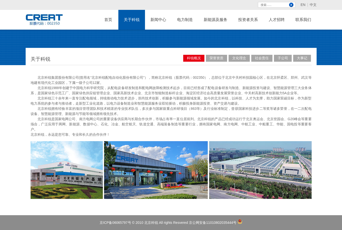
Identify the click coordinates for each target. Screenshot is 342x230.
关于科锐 (131, 24)
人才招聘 (276, 24)
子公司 (283, 58)
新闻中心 (158, 24)
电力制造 (185, 24)
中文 (313, 5)
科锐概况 (194, 58)
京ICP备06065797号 (115, 223)
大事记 (302, 58)
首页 (108, 20)
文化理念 (239, 58)
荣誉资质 (216, 58)
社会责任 (262, 58)
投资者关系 (248, 20)
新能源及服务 (215, 24)
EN (303, 5)
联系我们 (303, 24)
